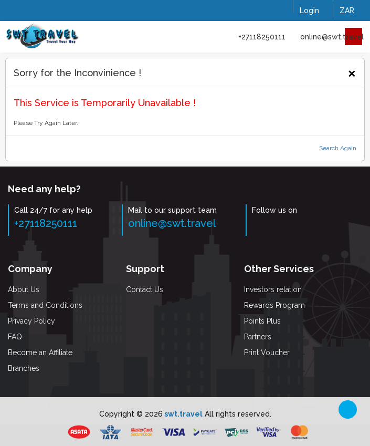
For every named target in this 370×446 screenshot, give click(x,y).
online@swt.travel (332, 37)
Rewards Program (274, 305)
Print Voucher (267, 352)
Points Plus (262, 321)
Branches (23, 368)
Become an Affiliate (40, 352)
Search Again (337, 148)
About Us (23, 289)
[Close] (351, 72)
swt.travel (183, 414)
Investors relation (273, 289)
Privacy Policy (31, 321)
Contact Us (144, 289)
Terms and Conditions (45, 305)
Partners (257, 337)
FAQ (15, 337)
